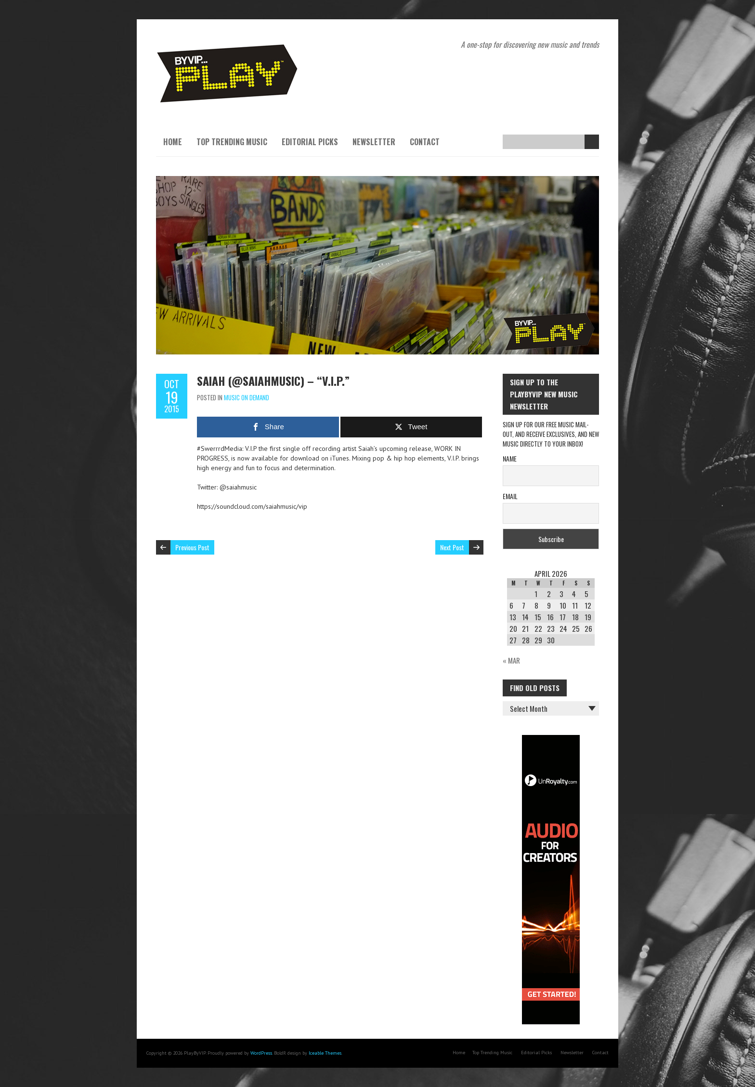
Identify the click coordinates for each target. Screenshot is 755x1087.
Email (510, 496)
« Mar (511, 660)
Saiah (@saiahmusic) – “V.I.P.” (273, 380)
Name (510, 458)
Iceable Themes (325, 1053)
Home (172, 142)
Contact (425, 142)
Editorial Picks (310, 142)
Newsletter (373, 142)
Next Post (452, 547)
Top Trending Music (231, 142)
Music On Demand (246, 397)
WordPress (261, 1053)
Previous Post (192, 547)
